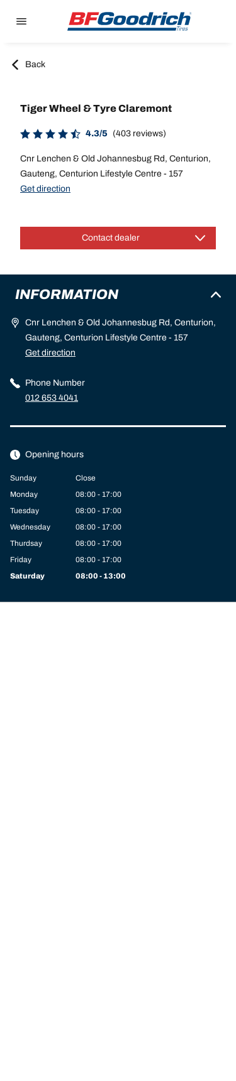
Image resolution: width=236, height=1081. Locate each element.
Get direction (45, 188)
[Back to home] (129, 21)
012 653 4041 (51, 398)
